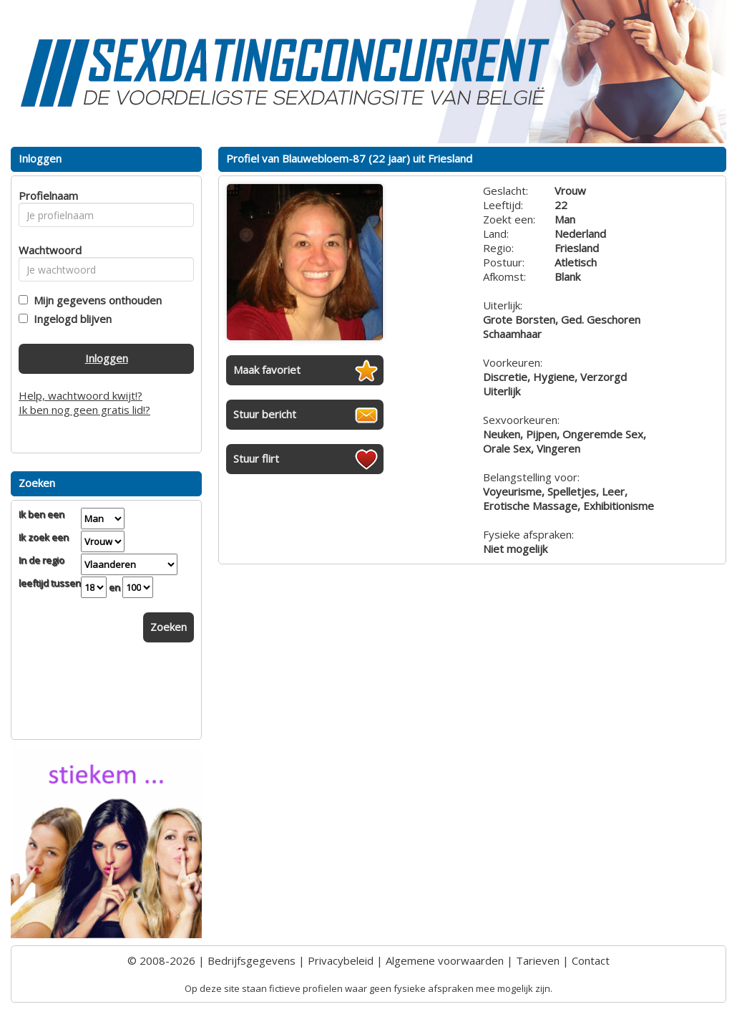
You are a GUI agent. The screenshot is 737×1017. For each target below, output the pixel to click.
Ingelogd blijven (70, 319)
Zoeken (168, 627)
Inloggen (106, 358)
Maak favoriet (267, 369)
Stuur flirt (256, 458)
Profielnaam (46, 195)
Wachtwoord (46, 250)
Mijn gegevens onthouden (95, 300)
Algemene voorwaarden (445, 960)
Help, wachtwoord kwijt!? (80, 395)
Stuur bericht (264, 414)
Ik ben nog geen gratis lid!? (84, 410)
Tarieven (538, 960)
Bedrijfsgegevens (252, 960)
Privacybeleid (341, 960)
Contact (591, 960)
